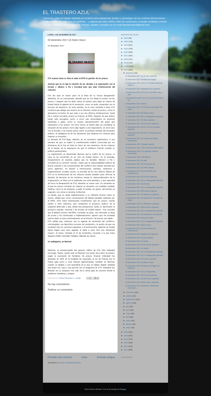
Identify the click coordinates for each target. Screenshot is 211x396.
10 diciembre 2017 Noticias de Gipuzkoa (142, 234)
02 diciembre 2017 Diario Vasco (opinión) (142, 282)
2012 (126, 346)
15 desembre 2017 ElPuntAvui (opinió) (141, 191)
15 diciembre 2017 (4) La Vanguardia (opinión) (144, 180)
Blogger (123, 389)
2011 (126, 350)
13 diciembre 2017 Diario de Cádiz (139, 218)
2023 (126, 49)
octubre (129, 296)
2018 (126, 66)
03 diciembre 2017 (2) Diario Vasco (140, 262)
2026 (126, 38)
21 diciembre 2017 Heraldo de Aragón (141, 80)
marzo (128, 321)
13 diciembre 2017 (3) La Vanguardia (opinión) (144, 211)
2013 (126, 343)
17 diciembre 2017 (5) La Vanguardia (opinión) (144, 116)
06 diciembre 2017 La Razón (137, 248)
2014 (126, 339)
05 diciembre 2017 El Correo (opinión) (141, 259)
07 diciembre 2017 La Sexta (137, 241)
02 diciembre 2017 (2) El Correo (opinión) (142, 279)
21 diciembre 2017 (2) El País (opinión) (141, 76)
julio (128, 307)
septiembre (131, 299)
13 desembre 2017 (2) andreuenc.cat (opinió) (144, 214)
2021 (126, 56)
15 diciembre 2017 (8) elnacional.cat (140, 164)
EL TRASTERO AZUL (66, 12)
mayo (128, 314)
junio (128, 310)
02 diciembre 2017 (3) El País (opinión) (141, 275)
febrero (129, 324)
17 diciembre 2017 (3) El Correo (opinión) (142, 124)
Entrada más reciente (60, 357)
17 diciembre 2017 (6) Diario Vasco (140, 113)
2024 (126, 45)
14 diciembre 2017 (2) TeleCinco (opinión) (142, 204)
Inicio (84, 357)
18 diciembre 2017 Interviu (136, 104)
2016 (126, 332)
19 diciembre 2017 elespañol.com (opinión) (143, 89)
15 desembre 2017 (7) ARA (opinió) (140, 168)
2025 (126, 42)
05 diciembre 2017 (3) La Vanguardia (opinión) (144, 252)
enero (128, 328)
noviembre (130, 292)
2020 (126, 59)
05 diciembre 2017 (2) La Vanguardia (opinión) (144, 255)
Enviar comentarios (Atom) (70, 363)
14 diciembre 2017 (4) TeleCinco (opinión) (142, 194)
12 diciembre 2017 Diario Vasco (138, 225)
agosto (129, 303)
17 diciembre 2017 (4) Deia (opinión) (140, 120)
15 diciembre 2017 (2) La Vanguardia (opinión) (144, 187)
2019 (126, 63)
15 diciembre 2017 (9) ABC (136, 160)
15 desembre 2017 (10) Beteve (138, 157)
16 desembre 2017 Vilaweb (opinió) (140, 144)
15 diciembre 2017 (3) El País (138, 184)
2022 (126, 52)
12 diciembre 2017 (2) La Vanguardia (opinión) (144, 221)
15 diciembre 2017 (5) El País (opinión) (141, 177)
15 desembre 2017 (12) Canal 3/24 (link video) (144, 148)
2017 (126, 70)
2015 (126, 336)
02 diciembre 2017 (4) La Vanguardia (140, 272)
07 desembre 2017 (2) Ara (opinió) (139, 238)
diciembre (130, 73)
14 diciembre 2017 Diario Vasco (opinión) (142, 207)
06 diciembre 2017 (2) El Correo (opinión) (142, 245)
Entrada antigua (106, 357)
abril (128, 317)
